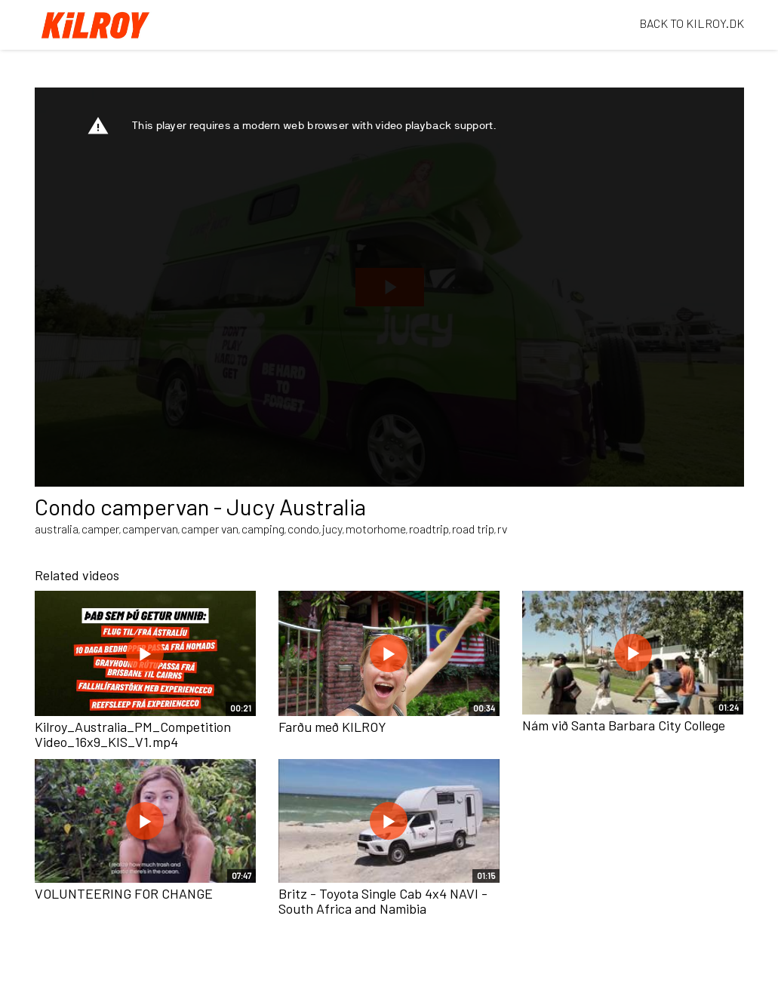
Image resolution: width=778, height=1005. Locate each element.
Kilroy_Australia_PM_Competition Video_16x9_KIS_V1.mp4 (133, 734)
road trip (473, 528)
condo (303, 528)
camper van (209, 528)
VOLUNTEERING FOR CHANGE (124, 893)
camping (262, 528)
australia (56, 528)
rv (502, 528)
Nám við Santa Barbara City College (623, 725)
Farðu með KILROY (332, 726)
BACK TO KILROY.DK (691, 23)
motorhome (376, 528)
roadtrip (429, 528)
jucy (332, 528)
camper (100, 528)
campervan (150, 528)
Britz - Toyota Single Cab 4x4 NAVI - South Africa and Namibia (382, 901)
